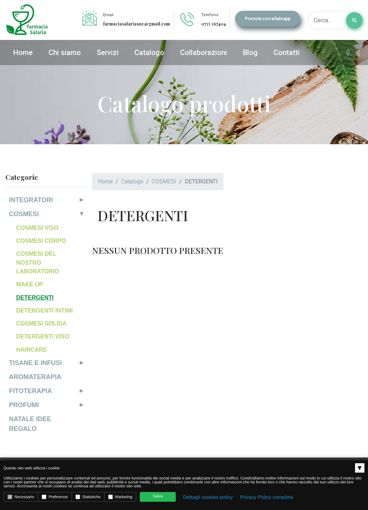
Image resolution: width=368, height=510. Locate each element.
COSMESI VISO (37, 227)
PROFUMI (24, 405)
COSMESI (24, 214)
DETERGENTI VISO (42, 336)
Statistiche (88, 497)
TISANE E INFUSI (35, 362)
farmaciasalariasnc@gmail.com (136, 24)
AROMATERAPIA (35, 377)
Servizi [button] (108, 52)
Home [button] (23, 52)
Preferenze (55, 497)
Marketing (120, 497)
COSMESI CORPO (41, 240)
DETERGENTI (35, 297)
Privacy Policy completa (266, 497)
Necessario (21, 497)
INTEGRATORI (31, 200)
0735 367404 (213, 24)
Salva (158, 496)
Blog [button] (250, 52)
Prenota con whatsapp (267, 18)
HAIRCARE (31, 349)
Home (105, 181)
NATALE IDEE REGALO (30, 423)
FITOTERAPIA (30, 391)
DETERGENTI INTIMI (44, 310)
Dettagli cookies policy (208, 497)
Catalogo (132, 181)
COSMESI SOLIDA (41, 323)
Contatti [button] (286, 52)
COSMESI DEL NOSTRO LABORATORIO (37, 262)
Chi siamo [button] (65, 52)
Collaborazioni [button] (203, 52)
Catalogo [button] (149, 52)
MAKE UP (29, 284)
